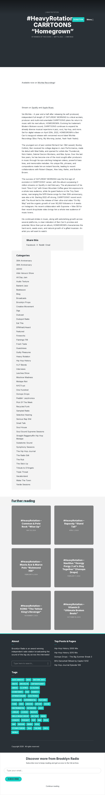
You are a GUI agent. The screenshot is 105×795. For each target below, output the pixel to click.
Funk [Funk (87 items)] (14, 704)
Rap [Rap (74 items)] (13, 724)
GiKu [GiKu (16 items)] (21, 704)
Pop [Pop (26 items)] (33, 720)
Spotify (35, 107)
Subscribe (13, 779)
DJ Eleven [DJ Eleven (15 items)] (35, 688)
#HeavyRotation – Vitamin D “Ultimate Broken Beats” (73, 609)
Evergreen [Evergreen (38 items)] (16, 700)
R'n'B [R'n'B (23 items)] (46, 720)
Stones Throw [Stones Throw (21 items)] (18, 728)
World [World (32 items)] (15, 732)
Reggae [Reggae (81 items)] (21, 724)
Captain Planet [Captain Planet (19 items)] (37, 684)
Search (47, 663)
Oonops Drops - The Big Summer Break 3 (73, 657)
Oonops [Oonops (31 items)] (15, 720)
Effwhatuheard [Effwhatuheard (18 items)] (18, 696)
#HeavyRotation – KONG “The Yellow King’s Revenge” (31, 608)
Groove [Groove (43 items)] (29, 704)
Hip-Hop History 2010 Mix (66, 652)
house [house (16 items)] (47, 704)
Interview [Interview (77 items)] (31, 708)
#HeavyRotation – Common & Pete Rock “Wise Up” (31, 523)
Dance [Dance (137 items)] (14, 688)
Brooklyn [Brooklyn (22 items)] (24, 684)
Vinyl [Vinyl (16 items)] (46, 728)
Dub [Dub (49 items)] (27, 692)
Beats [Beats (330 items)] (14, 684)
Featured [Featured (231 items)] (43, 700)
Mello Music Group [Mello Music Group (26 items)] (20, 716)
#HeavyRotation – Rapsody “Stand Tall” (73, 523)
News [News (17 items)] (43, 716)
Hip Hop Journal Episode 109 (67, 665)
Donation (78, 19)
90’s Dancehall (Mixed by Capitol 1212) (71, 661)
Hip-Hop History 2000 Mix (66, 648)
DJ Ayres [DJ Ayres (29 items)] (24, 688)
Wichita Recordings (46, 82)
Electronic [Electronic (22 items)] (33, 696)
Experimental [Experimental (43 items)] (30, 700)
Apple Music (48, 107)
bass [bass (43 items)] (28, 680)
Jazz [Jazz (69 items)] (41, 708)
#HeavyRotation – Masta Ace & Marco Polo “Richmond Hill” (31, 566)
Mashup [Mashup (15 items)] (34, 712)
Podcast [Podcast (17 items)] (25, 720)
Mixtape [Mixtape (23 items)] (34, 716)
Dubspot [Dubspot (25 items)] (35, 692)
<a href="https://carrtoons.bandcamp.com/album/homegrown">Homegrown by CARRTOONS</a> (52, 95)
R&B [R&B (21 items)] (39, 720)
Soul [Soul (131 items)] (37, 724)
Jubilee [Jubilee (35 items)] (15, 712)
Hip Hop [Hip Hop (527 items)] (38, 704)
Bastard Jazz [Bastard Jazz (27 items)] (39, 680)
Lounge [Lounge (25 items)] (24, 712)
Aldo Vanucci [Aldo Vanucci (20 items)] (18, 680)
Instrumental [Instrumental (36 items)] (18, 708)
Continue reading (52, 786)
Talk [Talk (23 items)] (29, 728)
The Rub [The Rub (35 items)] (37, 728)
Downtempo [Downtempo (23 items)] (17, 692)
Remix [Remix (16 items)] (29, 724)
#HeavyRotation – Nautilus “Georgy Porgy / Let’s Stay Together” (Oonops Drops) (73, 566)
